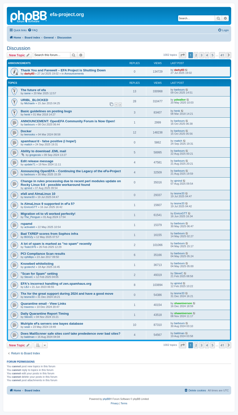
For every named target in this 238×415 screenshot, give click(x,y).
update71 (30, 164)
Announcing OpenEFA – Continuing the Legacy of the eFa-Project (71, 171)
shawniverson (183, 303)
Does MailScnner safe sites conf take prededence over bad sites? (70, 333)
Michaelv (29, 103)
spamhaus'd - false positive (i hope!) (48, 141)
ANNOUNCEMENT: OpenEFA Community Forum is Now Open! (68, 121)
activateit (29, 227)
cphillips (29, 256)
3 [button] (201, 55)
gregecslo (35, 154)
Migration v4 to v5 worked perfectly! (48, 214)
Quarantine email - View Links (43, 303)
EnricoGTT (30, 207)
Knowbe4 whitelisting (37, 263)
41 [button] (222, 55)
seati (27, 326)
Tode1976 (30, 246)
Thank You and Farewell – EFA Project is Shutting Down (63, 70)
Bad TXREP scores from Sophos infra (49, 234)
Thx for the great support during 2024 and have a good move (67, 293)
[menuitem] (32, 30)
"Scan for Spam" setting (39, 273)
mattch (28, 144)
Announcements (74, 73)
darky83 (29, 73)
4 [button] (207, 55)
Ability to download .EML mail (43, 151)
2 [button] (196, 55)
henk (27, 114)
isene (27, 93)
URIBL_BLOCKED (34, 100)
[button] (182, 55)
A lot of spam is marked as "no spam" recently (56, 243)
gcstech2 (29, 266)
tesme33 (29, 197)
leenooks (29, 134)
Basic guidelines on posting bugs (46, 111)
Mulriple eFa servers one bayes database (52, 323)
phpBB (106, 399)
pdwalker (180, 99)
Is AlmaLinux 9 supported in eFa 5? (48, 204)
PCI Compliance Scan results (43, 253)
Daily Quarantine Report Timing (45, 313)
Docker (26, 131)
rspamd (26, 224)
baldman (29, 336)
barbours (179, 89)
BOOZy (28, 237)
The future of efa (33, 90)
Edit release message (37, 161)
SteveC (28, 276)
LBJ (26, 286)
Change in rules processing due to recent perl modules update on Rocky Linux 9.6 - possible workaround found (71, 183)
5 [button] (212, 55)
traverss (29, 306)
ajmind (28, 188)
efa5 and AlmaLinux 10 (38, 194)
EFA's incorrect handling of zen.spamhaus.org (56, 283)
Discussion (18, 48)
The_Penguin (32, 217)
